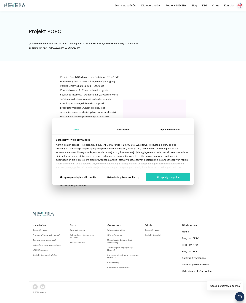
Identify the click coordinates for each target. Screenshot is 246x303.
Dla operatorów (150, 5)
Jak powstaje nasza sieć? (44, 240)
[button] (239, 296)
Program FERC (190, 238)
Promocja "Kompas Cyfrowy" (46, 235)
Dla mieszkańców (125, 5)
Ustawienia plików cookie (123, 177)
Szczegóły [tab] (123, 129)
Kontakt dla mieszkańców (45, 255)
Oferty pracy (189, 225)
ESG (204, 5)
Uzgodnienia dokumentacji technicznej (119, 241)
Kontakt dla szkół (153, 235)
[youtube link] (42, 286)
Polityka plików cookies (195, 264)
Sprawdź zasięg (40, 230)
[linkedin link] (35, 286)
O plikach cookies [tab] (170, 129)
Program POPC (190, 251)
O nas (215, 5)
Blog (194, 5)
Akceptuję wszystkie (168, 177)
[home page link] (15, 5)
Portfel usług (113, 262)
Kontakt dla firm (77, 242)
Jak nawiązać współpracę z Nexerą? (120, 248)
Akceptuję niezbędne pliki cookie (77, 177)
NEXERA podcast (40, 250)
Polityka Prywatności (194, 257)
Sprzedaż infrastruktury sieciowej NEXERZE (123, 256)
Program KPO (190, 244)
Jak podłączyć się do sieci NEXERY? (82, 236)
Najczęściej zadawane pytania (47, 245)
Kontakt (229, 5)
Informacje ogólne (116, 230)
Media (185, 231)
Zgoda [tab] (76, 129)
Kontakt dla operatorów (118, 267)
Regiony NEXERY (176, 5)
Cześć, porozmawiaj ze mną (225, 286)
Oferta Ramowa (114, 235)
